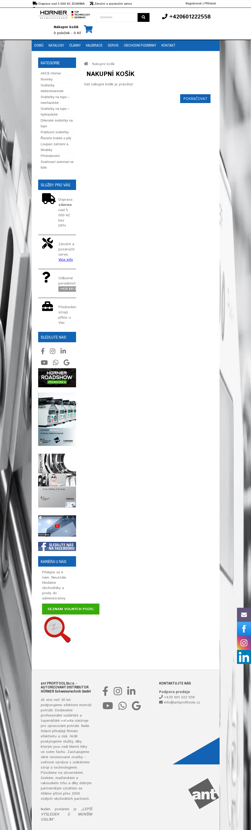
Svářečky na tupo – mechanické (55, 100)
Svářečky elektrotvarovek (52, 88)
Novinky (47, 79)
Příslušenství (50, 156)
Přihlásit (210, 3)
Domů (38, 45)
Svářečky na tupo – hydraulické (55, 111)
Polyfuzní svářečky (55, 132)
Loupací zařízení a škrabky (55, 147)
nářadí (66, 720)
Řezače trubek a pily (56, 138)
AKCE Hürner (51, 73)
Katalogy (56, 45)
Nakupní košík (103, 64)
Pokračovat (195, 98)
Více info (65, 259)
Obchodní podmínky (140, 45)
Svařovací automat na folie (57, 164)
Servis (113, 45)
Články (75, 45)
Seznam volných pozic (71, 609)
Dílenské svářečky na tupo (57, 123)
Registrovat (194, 3)
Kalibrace (94, 45)
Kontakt (168, 45)
